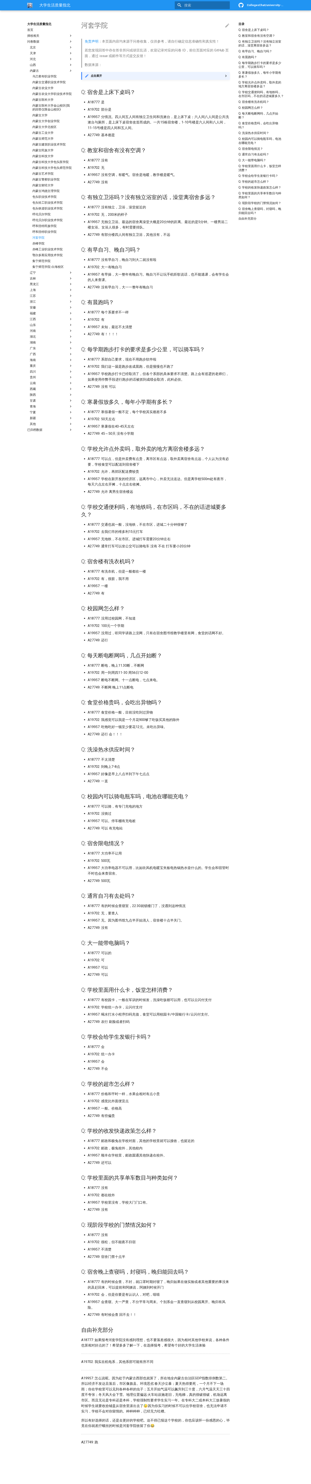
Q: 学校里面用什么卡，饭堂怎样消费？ (259, 168)
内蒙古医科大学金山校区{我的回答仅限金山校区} (51, 107)
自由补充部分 (247, 218)
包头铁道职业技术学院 (47, 208)
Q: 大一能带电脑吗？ (252, 160)
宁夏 (51, 412)
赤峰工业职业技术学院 (47, 249)
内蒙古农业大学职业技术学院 (52, 94)
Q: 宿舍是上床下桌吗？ (253, 30)
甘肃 (51, 401)
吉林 (51, 278)
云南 (51, 383)
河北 (51, 59)
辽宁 (51, 273)
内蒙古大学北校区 (44, 127)
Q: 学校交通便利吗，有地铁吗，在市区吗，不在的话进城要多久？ (261, 94)
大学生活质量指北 (39, 24)
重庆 (51, 366)
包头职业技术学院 (44, 196)
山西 (51, 65)
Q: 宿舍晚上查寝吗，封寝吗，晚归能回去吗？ (259, 210)
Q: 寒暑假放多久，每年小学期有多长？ (259, 74)
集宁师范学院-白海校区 (48, 266)
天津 (51, 53)
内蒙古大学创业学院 (46, 121)
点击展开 (96, 75)
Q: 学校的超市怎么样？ (253, 181)
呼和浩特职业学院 (44, 231)
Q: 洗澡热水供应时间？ (253, 133)
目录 (241, 24)
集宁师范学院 (41, 261)
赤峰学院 (38, 243)
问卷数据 (50, 41)
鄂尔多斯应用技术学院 (47, 255)
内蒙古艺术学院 (43, 173)
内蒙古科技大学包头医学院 (50, 162)
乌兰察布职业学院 (44, 76)
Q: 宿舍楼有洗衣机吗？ (253, 102)
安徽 (51, 307)
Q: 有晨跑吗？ (247, 57)
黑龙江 (51, 284)
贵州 (51, 377)
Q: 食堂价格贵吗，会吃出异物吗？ (258, 125)
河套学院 (38, 237)
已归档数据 (50, 430)
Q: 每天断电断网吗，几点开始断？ (258, 115)
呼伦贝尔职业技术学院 (47, 220)
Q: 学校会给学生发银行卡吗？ (258, 175)
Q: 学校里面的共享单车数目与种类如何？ (259, 195)
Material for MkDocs (53, 1479)
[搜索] (204, 5)
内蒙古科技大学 (43, 156)
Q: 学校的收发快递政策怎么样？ (259, 187)
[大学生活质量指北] (29, 5)
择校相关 (50, 36)
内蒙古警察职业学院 (46, 179)
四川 (51, 372)
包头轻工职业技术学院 (47, 202)
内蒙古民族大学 (43, 150)
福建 (51, 313)
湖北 (51, 337)
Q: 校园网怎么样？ (250, 107)
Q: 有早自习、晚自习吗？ (255, 51)
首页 (30, 30)
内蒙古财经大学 (43, 185)
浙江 (51, 302)
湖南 (51, 342)
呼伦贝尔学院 (41, 214)
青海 (51, 406)
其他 (51, 424)
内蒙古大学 (40, 115)
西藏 (51, 389)
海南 (51, 360)
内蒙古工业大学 (43, 132)
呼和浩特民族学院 (44, 226)
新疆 (51, 418)
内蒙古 (51, 71)
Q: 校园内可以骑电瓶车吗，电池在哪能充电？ (259, 140)
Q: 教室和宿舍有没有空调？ (256, 35)
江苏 (51, 296)
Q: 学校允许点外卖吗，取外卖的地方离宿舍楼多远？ (259, 84)
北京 (51, 47)
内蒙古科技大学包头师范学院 (52, 167)
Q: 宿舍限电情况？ (250, 148)
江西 (51, 319)
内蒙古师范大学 (43, 138)
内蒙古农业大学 (43, 88)
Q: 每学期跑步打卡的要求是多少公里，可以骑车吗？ (259, 65)
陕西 (51, 395)
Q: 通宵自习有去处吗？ (253, 154)
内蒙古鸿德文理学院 (46, 191)
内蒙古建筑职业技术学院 (49, 144)
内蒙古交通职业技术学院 (49, 82)
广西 (51, 354)
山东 (51, 325)
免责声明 (91, 41)
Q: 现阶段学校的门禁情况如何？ (259, 203)
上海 (51, 290)
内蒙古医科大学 (43, 99)
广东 (51, 348)
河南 (51, 331)
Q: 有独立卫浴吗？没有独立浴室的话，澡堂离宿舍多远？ (259, 43)
